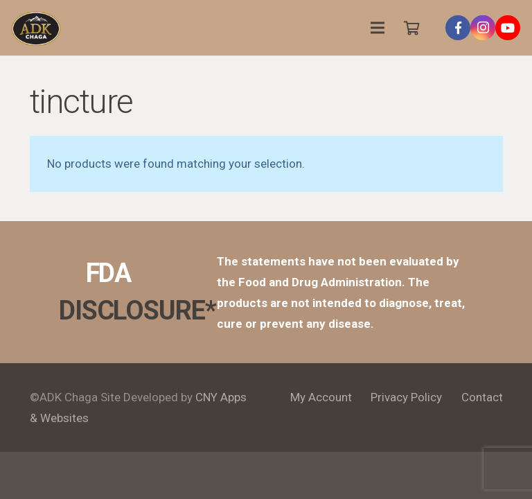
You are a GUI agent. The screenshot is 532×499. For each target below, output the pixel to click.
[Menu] (378, 27)
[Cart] (411, 27)
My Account (321, 397)
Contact (482, 397)
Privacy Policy (406, 397)
